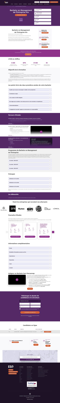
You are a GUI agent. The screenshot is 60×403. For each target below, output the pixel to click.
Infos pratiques (40, 4)
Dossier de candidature (44, 2)
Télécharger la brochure (21, 15)
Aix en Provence (21, 367)
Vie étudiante (34, 4)
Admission (29, 4)
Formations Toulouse (29, 377)
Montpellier (20, 373)
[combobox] (20, 306)
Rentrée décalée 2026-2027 (41, 376)
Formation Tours (29, 379)
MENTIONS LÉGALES (30, 399)
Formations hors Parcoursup (41, 374)
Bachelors (16, 4)
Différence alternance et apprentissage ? (43, 371)
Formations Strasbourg (29, 378)
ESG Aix (10, 6)
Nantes (20, 374)
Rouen (20, 377)
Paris (20, 375)
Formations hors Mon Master (41, 373)
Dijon (20, 371)
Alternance (25, 4)
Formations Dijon (29, 371)
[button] (30, 395)
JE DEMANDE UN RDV (45, 32)
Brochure (36, 2)
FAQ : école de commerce (41, 367)
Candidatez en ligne (12, 373)
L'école (12, 4)
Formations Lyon (29, 372)
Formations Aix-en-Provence (30, 367)
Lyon (20, 372)
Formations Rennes (29, 375)
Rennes (20, 376)
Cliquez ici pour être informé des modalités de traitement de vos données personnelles (30, 316)
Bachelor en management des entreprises (43, 372)
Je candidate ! (28, 54)
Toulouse (20, 379)
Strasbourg (20, 378)
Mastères (20, 4)
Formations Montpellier (29, 373)
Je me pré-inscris (48, 345)
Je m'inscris (44, 39)
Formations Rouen (29, 376)
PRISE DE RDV (30, 288)
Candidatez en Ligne (54, 2)
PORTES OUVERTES (46, 4)
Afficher (10, 123)
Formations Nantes (29, 374)
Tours (20, 380)
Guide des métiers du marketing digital (42, 375)
